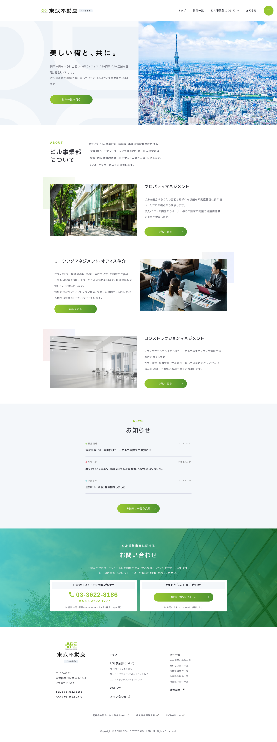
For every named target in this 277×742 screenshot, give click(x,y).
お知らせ (250, 10)
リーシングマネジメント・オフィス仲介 (129, 675)
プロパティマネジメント (122, 670)
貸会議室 (175, 690)
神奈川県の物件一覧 (180, 661)
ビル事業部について (122, 664)
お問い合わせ (118, 697)
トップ (181, 10)
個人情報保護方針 (145, 716)
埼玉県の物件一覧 (179, 682)
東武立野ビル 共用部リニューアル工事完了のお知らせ (118, 450)
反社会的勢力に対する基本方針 (109, 716)
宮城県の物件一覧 (179, 672)
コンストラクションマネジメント (126, 680)
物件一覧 (197, 10)
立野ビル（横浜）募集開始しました (106, 487)
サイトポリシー (173, 716)
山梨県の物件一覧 (179, 677)
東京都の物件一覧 (179, 666)
